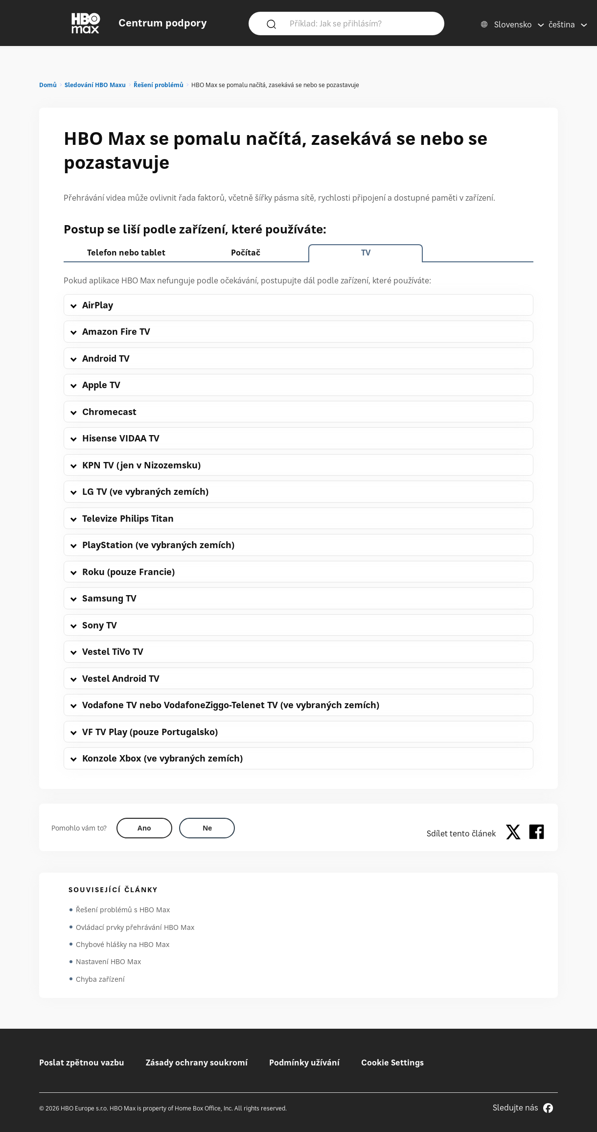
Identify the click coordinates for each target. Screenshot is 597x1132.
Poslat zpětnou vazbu (81, 1062)
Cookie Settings (392, 1062)
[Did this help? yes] (144, 828)
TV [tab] (365, 252)
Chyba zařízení (100, 980)
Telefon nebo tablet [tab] (126, 252)
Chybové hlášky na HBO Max (122, 944)
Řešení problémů (159, 85)
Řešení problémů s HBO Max (123, 909)
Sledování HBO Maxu (95, 85)
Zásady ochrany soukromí (197, 1062)
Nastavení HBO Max (108, 962)
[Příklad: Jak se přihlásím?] (361, 23)
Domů (48, 85)
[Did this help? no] (207, 828)
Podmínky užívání (304, 1062)
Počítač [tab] (245, 252)
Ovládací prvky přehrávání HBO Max (135, 927)
